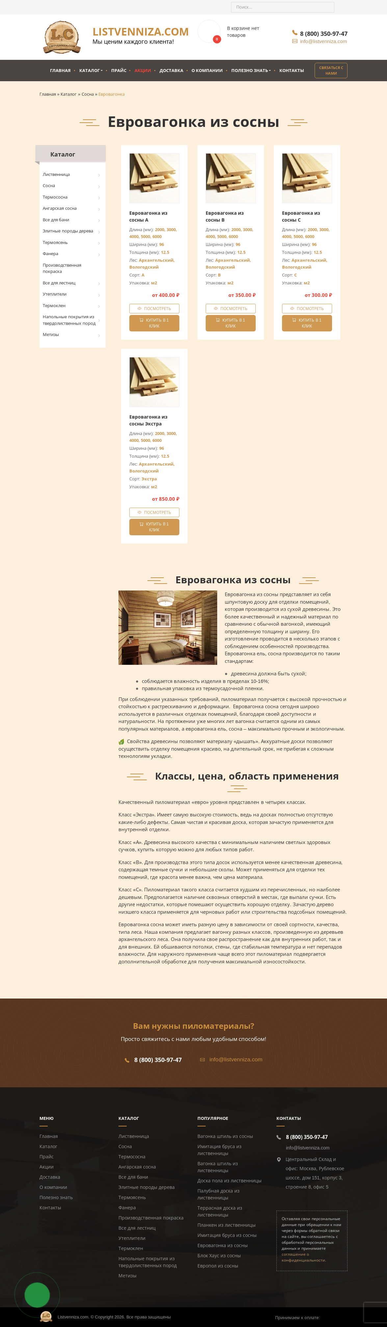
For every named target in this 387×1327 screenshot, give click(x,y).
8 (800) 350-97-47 (324, 33)
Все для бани (56, 219)
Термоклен (54, 305)
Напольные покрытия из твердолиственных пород (69, 320)
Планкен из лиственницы (226, 1225)
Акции (143, 70)
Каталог (89, 70)
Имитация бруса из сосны (227, 1235)
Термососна (55, 197)
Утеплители (54, 294)
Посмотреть (157, 308)
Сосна (49, 185)
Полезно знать (249, 70)
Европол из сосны (217, 1265)
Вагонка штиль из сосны (225, 1136)
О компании (207, 70)
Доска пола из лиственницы (229, 1180)
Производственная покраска (62, 268)
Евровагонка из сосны (222, 1245)
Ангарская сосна (60, 208)
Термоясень (55, 242)
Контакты (291, 70)
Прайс (118, 70)
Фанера (50, 253)
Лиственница (56, 174)
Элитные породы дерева (68, 231)
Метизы (51, 334)
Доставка (171, 70)
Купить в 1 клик (154, 323)
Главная (60, 70)
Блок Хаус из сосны (219, 1255)
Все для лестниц (59, 282)
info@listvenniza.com (323, 41)
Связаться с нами (331, 70)
